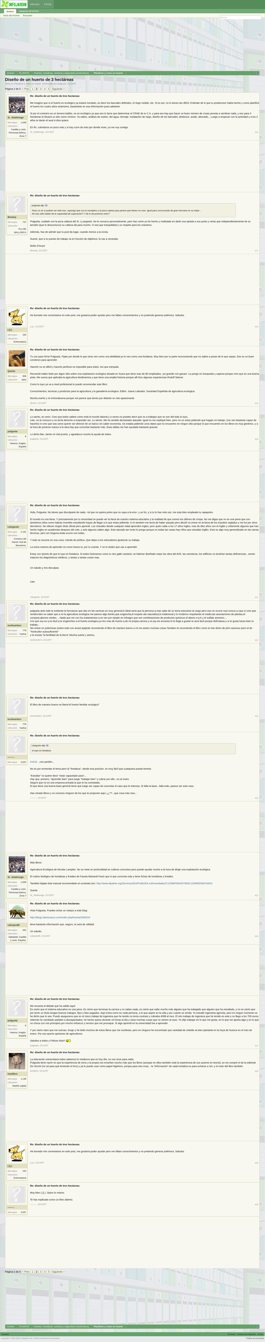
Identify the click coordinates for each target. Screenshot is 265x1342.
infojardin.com (27, 1338)
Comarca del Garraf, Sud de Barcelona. (19, 542)
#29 (256, 1163)
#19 (256, 403)
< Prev (26, 88)
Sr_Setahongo (16, 117)
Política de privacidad (255, 1338)
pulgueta (62, 83)
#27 (256, 1045)
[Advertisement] (106, 45)
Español (5, 1334)
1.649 (23, 122)
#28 (256, 1071)
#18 (256, 326)
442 (24, 930)
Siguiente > (58, 88)
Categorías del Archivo (29, 11)
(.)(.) (10, 329)
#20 (256, 439)
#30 (256, 1204)
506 (24, 376)
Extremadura (20, 341)
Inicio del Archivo (11, 15)
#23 (256, 716)
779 (24, 630)
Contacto (231, 1334)
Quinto (11, 371)
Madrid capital (19, 1086)
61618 (33, 761)
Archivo (10, 11)
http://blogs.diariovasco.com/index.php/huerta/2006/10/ (60, 917)
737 (24, 222)
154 (24, 335)
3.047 (23, 762)
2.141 (23, 532)
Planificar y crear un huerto (28, 83)
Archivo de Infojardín (246, 1334)
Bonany (12, 217)
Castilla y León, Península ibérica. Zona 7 (17, 132)
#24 (256, 798)
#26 (256, 936)
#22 (256, 640)
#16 (256, 132)
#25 (256, 895)
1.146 (23, 1079)
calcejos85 (14, 925)
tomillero (13, 1073)
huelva (23, 634)
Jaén (23, 379)
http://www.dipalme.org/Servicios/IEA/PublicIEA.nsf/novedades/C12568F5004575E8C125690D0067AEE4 (154, 883)
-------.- (11, 757)
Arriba (260, 1334)
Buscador (27, 15)
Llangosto (13, 526)
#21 (256, 597)
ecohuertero (14, 625)
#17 (256, 250)
